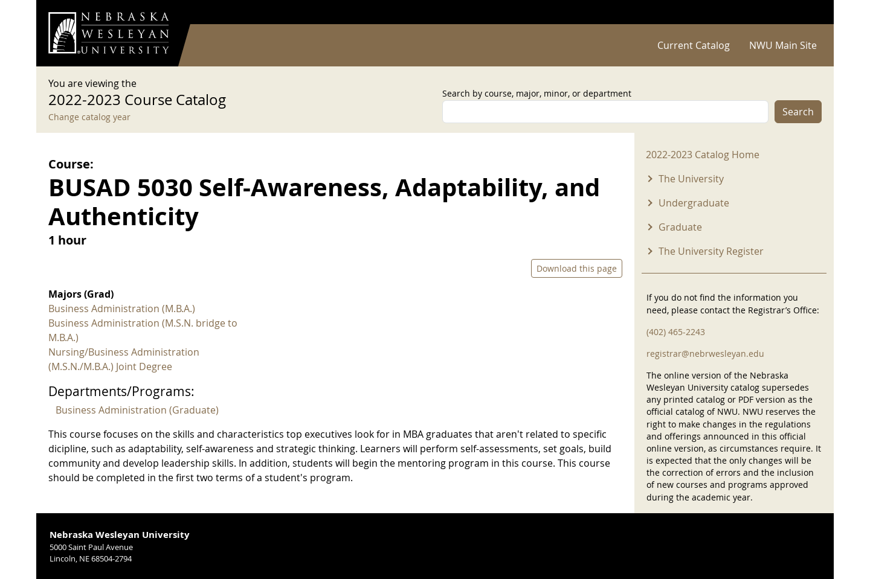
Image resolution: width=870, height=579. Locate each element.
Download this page (576, 268)
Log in (806, 12)
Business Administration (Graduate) (137, 410)
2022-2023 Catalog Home (702, 154)
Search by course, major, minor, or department (536, 93)
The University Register (711, 251)
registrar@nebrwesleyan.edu (705, 353)
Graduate (680, 227)
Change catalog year (89, 117)
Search (798, 111)
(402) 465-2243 (675, 331)
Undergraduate (694, 203)
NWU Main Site (783, 45)
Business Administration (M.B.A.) (121, 308)
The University (691, 178)
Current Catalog (693, 45)
